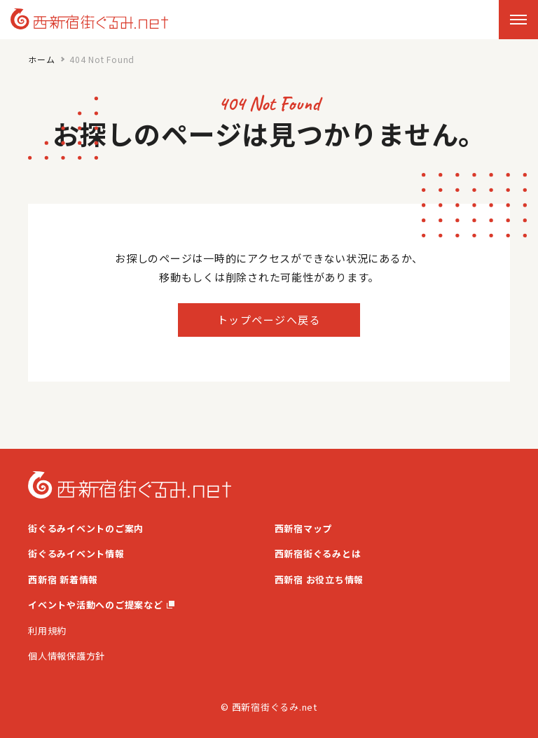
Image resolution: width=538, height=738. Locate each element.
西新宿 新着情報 (63, 579)
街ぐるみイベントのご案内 (86, 528)
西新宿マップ (304, 528)
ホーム (41, 59)
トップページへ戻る (269, 319)
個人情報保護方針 (66, 655)
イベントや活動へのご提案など (101, 604)
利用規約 (47, 630)
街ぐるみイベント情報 (76, 553)
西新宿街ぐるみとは (318, 553)
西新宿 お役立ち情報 (319, 579)
